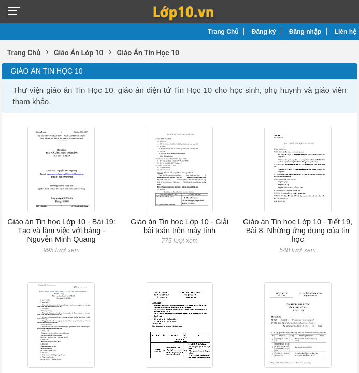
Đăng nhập (305, 31)
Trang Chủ (223, 31)
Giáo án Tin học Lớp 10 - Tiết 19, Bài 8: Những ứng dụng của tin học (297, 231)
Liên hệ (345, 31)
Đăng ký (264, 31)
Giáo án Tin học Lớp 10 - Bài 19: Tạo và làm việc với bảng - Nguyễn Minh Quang (61, 231)
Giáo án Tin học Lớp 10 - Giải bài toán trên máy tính (179, 226)
